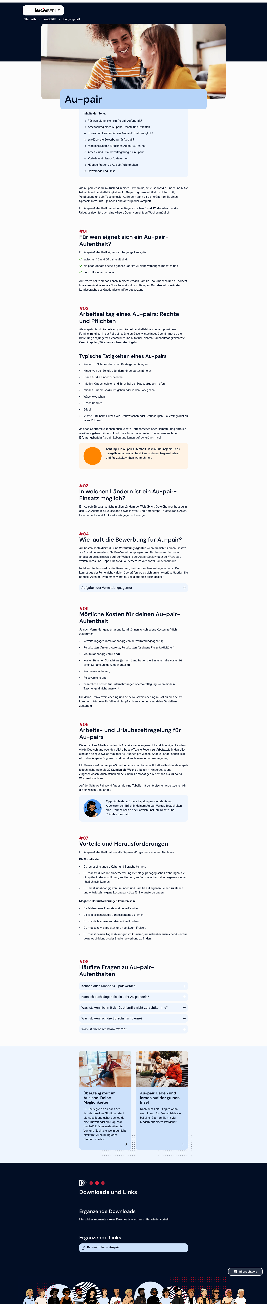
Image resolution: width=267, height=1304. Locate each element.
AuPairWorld (103, 783)
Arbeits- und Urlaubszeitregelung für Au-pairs (116, 149)
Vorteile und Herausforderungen (108, 156)
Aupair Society (147, 554)
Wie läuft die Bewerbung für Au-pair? (111, 137)
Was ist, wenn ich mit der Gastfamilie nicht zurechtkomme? (124, 1005)
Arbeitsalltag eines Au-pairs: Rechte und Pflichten (119, 124)
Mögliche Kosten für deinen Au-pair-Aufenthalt (117, 143)
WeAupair (174, 554)
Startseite (29, 17)
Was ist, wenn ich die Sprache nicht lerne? (112, 1016)
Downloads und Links (101, 168)
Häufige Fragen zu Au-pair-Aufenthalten (113, 162)
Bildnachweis (248, 1269)
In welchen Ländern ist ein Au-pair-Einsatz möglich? (120, 130)
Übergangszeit (69, 17)
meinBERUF (47, 17)
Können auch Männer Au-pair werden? (109, 983)
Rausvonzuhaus (166, 558)
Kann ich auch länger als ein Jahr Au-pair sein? (115, 994)
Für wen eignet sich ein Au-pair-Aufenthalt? (115, 118)
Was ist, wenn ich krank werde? (104, 1026)
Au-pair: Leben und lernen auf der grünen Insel (132, 435)
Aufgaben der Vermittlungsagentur (106, 585)
